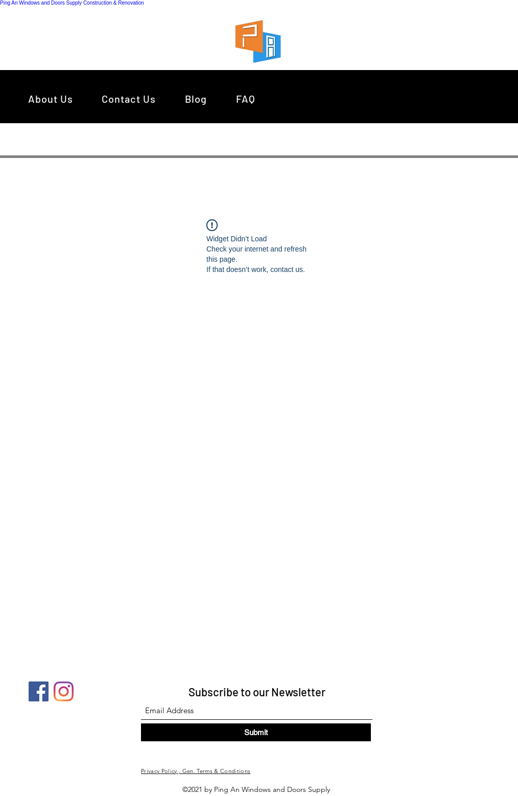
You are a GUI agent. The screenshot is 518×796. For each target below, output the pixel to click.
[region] (261, 41)
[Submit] (256, 732)
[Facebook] (39, 691)
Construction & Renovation (113, 3)
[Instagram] (64, 691)
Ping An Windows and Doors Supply (41, 3)
